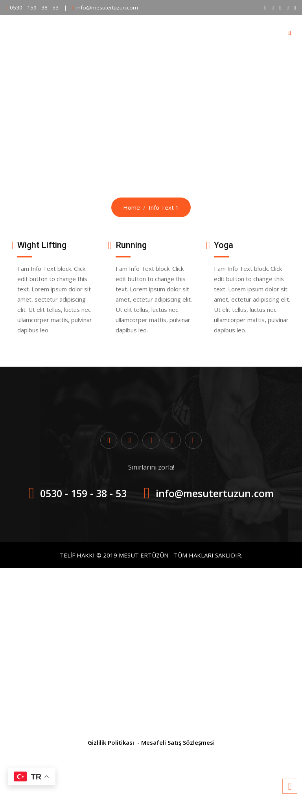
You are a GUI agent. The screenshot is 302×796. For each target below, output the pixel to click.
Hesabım (215, 67)
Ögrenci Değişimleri (232, 32)
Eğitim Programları (109, 32)
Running (131, 245)
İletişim (251, 67)
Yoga (223, 245)
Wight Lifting (41, 245)
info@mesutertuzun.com (107, 7)
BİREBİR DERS (171, 32)
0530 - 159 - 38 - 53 (34, 7)
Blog (184, 67)
